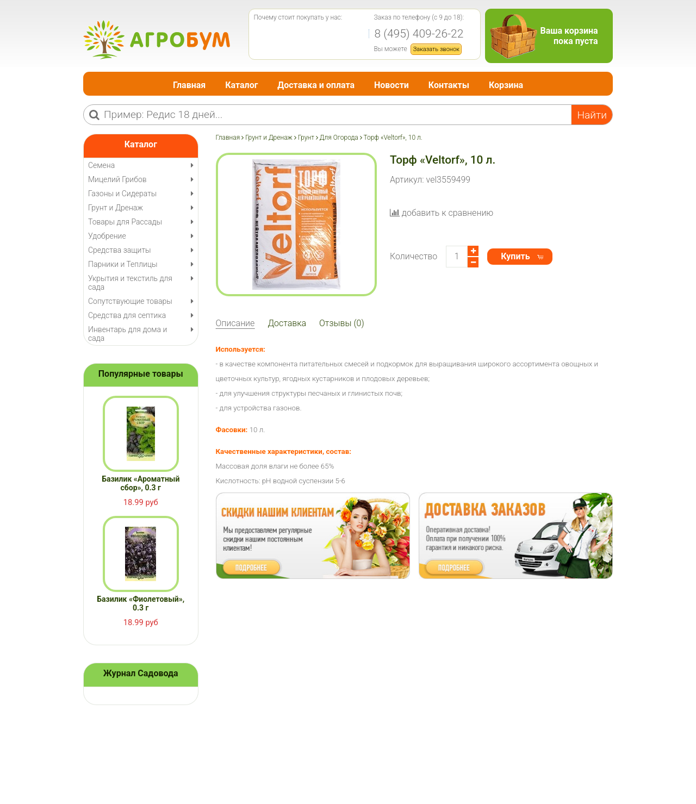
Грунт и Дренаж (269, 137)
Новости (391, 85)
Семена (101, 165)
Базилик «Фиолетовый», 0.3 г (140, 603)
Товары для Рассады (125, 221)
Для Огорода (339, 137)
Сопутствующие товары (130, 301)
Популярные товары (140, 374)
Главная (189, 85)
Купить (515, 256)
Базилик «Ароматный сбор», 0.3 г (140, 483)
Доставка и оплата (316, 85)
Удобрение (107, 236)
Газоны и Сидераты (122, 193)
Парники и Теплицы (122, 264)
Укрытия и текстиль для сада (130, 282)
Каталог (241, 85)
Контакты (448, 85)
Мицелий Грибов (117, 179)
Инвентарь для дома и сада (127, 333)
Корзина (506, 85)
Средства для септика (127, 315)
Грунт (306, 137)
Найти (592, 115)
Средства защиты (119, 250)
